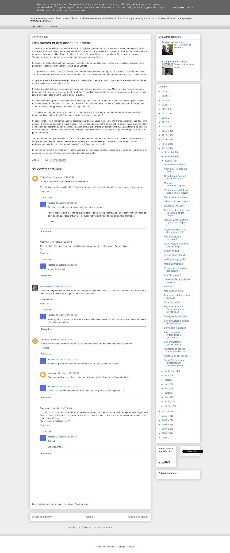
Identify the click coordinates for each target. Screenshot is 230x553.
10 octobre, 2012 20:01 (66, 203)
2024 (165, 96)
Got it (191, 7)
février (168, 401)
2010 (165, 415)
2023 (165, 100)
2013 (165, 144)
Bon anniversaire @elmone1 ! (172, 238)
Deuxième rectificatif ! (174, 205)
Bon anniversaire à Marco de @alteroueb (177, 322)
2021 (165, 109)
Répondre (44, 191)
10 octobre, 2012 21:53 (66, 315)
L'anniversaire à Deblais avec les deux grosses (176, 191)
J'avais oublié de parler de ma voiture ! (177, 280)
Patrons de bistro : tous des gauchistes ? (175, 231)
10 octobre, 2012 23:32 (69, 373)
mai (167, 388)
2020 (165, 113)
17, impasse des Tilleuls (174, 61)
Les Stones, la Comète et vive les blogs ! (176, 245)
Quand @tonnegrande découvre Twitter (175, 177)
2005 (165, 437)
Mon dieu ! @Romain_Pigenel (174, 184)
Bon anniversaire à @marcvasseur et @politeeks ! (174, 309)
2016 (165, 131)
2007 (165, 429)
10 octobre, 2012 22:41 (66, 359)
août (167, 375)
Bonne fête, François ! (175, 328)
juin (167, 384)
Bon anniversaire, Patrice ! (177, 197)
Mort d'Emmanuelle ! (174, 264)
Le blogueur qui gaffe (174, 259)
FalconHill (45, 286)
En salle (37, 26)
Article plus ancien (138, 516)
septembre (170, 371)
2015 (165, 135)
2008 (165, 424)
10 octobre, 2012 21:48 (61, 286)
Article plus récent (42, 516)
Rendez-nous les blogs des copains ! (175, 269)
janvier (168, 406)
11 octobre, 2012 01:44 (61, 408)
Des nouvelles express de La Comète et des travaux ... (177, 213)
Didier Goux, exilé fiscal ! (176, 356)
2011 (165, 411)
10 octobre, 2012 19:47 (63, 177)
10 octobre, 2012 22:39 (61, 339)
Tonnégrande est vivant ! (176, 316)
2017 (165, 126)
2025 (165, 91)
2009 (165, 420)
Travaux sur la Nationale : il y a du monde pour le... (176, 223)
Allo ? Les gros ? (172, 275)
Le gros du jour (171, 250)
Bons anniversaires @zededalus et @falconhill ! (173, 335)
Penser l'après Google (175, 255)
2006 (165, 433)
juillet (167, 380)
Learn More (178, 7)
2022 (165, 104)
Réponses (48, 197)
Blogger (130, 546)
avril (167, 393)
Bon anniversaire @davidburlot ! (172, 343)
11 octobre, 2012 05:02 (66, 437)
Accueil (90, 516)
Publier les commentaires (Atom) (97, 527)
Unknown (44, 339)
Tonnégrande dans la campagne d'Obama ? (176, 350)
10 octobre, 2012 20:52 (61, 242)
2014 (165, 139)
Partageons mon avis (173, 42)
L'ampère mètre (172, 302)
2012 (165, 148)
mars (167, 397)
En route (168, 286)
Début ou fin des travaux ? (177, 201)
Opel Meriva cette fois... (176, 164)
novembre (170, 156)
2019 (165, 118)
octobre (169, 160)
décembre (170, 152)
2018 (165, 122)
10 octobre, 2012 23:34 (66, 386)
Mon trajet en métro (173, 291)
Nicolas (51, 203)
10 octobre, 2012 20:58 (66, 265)
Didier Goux (46, 177)
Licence (53, 26)
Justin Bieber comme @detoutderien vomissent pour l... (174, 363)
